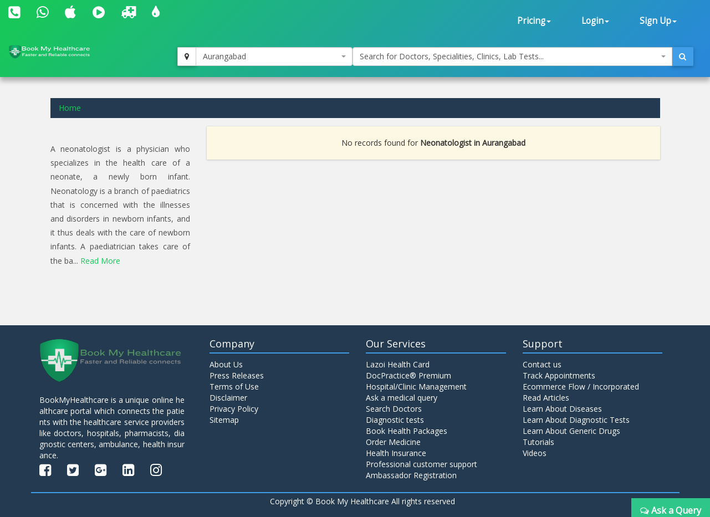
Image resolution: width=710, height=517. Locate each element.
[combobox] (274, 56)
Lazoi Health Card (398, 364)
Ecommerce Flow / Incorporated (581, 386)
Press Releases (237, 375)
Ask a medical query (401, 397)
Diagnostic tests (395, 419)
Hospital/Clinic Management (416, 386)
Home (70, 108)
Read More (100, 260)
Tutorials (538, 441)
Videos (534, 452)
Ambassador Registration (411, 474)
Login (595, 21)
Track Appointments (559, 375)
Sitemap (224, 419)
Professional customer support (421, 463)
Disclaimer (228, 397)
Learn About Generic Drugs (571, 430)
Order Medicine (393, 441)
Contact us (542, 364)
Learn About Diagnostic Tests (576, 419)
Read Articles (546, 397)
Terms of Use (234, 386)
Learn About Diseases (562, 408)
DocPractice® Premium (408, 375)
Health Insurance (396, 452)
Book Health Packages (406, 430)
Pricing (534, 21)
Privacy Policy (234, 408)
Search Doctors (394, 408)
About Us (226, 364)
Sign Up (658, 21)
